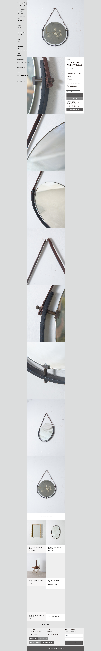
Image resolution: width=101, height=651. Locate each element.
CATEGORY (19, 11)
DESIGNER (19, 51)
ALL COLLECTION (21, 9)
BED (18, 30)
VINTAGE (69, 91)
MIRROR (19, 43)
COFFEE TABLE (21, 16)
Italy (67, 68)
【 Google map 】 (33, 634)
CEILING (20, 34)
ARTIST (18, 53)
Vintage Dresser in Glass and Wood (36, 581)
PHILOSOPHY (20, 64)
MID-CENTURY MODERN (73, 90)
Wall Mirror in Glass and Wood (36, 548)
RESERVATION (75, 109)
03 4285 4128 (74, 98)
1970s (33, 550)
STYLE (18, 57)
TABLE (19, 37)
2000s (51, 586)
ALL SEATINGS (21, 20)
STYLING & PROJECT (22, 62)
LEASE (18, 70)
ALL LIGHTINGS (21, 32)
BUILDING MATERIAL (22, 50)
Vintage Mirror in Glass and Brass (54, 548)
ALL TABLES (20, 13)
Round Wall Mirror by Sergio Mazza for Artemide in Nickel (36, 615)
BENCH (19, 27)
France (30, 550)
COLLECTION (20, 7)
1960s (71, 68)
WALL (19, 39)
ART (18, 48)
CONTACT (34, 638)
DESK (19, 18)
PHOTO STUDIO (21, 67)
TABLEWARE (20, 46)
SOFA (19, 23)
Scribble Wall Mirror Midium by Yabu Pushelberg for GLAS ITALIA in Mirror (54, 582)
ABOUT (19, 77)
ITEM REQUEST (35, 642)
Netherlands (31, 583)
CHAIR (19, 22)
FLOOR (19, 36)
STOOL (19, 25)
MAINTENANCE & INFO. (23, 75)
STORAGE (20, 29)
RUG (19, 41)
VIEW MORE (45, 624)
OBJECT (19, 44)
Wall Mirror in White (53, 616)
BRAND (18, 55)
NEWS (18, 72)
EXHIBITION (20, 59)
